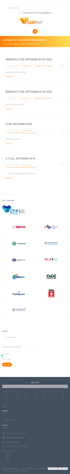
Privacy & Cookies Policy (10, 468)
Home (4, 44)
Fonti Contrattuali (13, 44)
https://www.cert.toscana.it (15, 438)
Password (5, 354)
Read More (9, 77)
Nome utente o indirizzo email (11, 347)
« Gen (4, 406)
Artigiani (22, 44)
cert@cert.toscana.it (12, 442)
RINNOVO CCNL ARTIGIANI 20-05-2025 (29, 59)
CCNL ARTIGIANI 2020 (19, 124)
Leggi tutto (9, 109)
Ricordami (6, 359)
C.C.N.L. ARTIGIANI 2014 (20, 158)
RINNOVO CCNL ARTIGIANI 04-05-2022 (29, 91)
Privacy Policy (53, 468)
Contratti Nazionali (33, 44)
